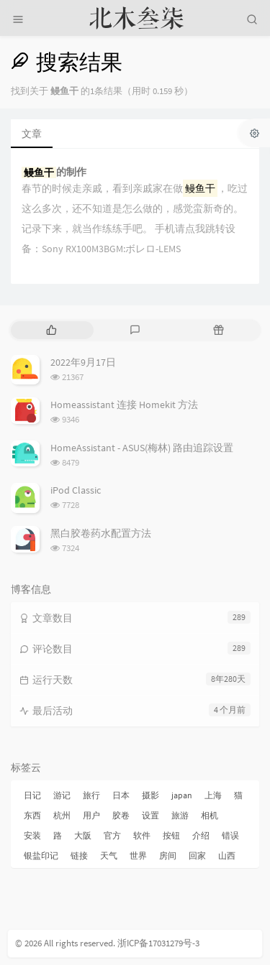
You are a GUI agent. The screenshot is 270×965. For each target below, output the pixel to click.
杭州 (62, 815)
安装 (32, 835)
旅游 (180, 815)
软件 (141, 835)
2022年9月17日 (83, 362)
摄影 (150, 795)
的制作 (54, 172)
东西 (32, 815)
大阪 (82, 835)
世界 (138, 855)
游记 (62, 795)
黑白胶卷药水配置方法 (100, 533)
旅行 (91, 795)
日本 (121, 795)
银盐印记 (41, 855)
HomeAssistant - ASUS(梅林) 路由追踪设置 (141, 447)
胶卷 (121, 815)
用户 (91, 815)
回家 (197, 855)
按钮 (171, 835)
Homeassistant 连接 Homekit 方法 (124, 404)
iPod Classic (75, 490)
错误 (230, 835)
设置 (150, 815)
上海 (213, 795)
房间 (167, 855)
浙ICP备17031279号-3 (158, 943)
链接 (79, 855)
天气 (108, 855)
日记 (32, 795)
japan (181, 795)
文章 (32, 133)
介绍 (201, 835)
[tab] (51, 330)
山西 (226, 855)
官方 (112, 835)
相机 (209, 815)
